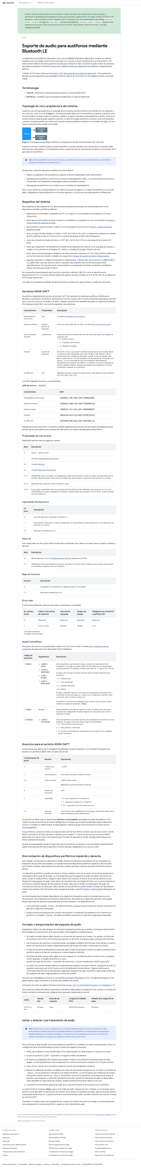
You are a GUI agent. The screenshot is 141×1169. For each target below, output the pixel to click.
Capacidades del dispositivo (48, 459)
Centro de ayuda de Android (105, 1134)
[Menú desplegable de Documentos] (32, 2)
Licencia (46, 1164)
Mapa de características (47, 470)
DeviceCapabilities (29, 827)
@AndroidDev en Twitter (57, 1138)
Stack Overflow (100, 1152)
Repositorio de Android (11, 1134)
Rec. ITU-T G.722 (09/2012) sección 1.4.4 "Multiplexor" (90, 985)
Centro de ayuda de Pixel (103, 1138)
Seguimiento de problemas (104, 1155)
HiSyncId (41, 464)
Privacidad (55, 1164)
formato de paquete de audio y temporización (90, 256)
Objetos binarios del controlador (14, 1152)
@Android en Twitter (56, 1134)
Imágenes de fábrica (10, 1148)
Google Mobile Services (103, 1148)
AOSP (24, 38)
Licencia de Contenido (103, 1115)
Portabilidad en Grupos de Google (61, 1155)
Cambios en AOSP (32, 27)
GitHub (5, 1155)
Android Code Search (45, 3)
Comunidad (22, 1164)
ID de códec (35, 489)
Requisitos (6, 1138)
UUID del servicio (30, 749)
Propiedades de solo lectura (74, 316)
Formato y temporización (93, 889)
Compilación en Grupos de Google (61, 1152)
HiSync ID (48, 811)
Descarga (6, 1141)
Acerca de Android (9, 1164)
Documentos (24, 3)
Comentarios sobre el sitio (70, 1164)
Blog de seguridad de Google (59, 1145)
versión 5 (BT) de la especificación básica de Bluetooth (74, 73)
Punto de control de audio (101, 324)
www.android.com (101, 1145)
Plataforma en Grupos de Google (60, 1148)
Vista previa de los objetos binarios (14, 1145)
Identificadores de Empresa (61, 558)
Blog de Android (54, 1141)
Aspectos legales (35, 1164)
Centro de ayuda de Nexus (104, 1141)
